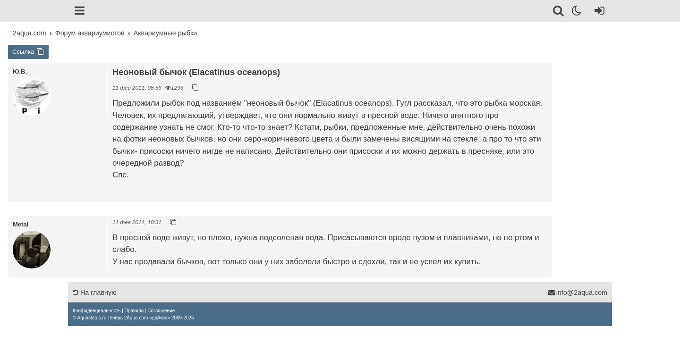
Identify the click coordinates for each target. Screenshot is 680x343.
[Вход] (597, 12)
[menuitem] (96, 310)
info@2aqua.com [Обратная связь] (577, 292)
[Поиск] (559, 12)
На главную (95, 292)
